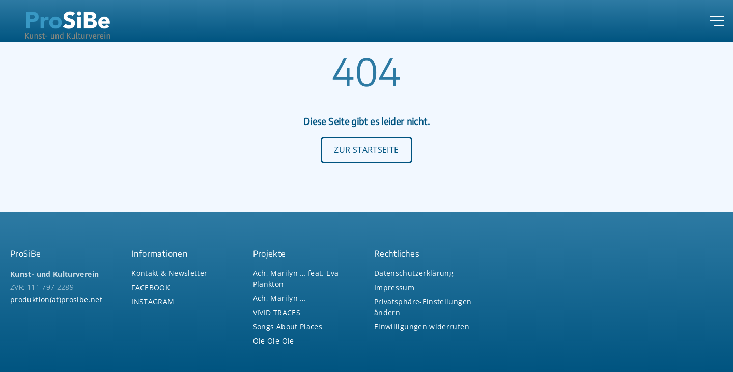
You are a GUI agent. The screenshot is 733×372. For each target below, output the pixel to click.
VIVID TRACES (276, 312)
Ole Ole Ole (273, 341)
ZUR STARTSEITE (366, 150)
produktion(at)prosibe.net (56, 299)
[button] (421, 326)
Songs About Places (287, 326)
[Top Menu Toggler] (717, 21)
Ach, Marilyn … (279, 298)
